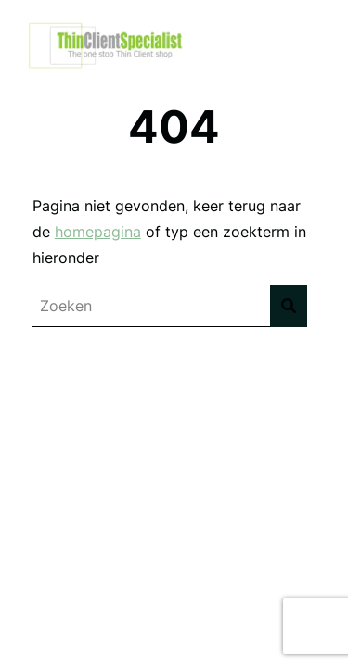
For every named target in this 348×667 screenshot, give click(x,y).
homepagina (98, 231)
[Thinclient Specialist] (109, 69)
